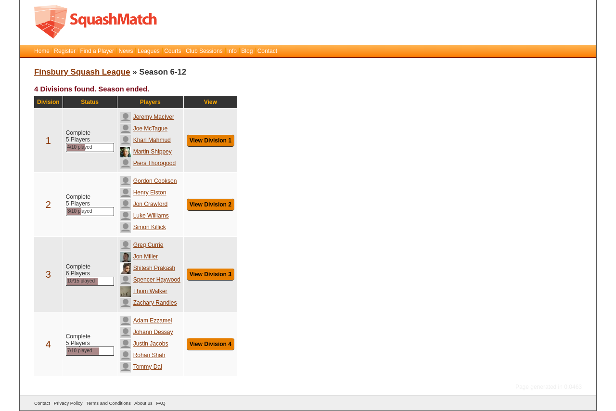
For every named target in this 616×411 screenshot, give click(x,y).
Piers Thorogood (148, 163)
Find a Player (97, 51)
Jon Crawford (143, 204)
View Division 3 (210, 274)
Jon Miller (139, 256)
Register (65, 51)
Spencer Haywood (150, 279)
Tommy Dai (141, 366)
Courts (172, 51)
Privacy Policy (68, 403)
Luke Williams (144, 215)
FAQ (160, 403)
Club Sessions (204, 51)
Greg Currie (142, 245)
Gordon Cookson (148, 181)
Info (232, 51)
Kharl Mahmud (145, 140)
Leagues (149, 51)
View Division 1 (210, 140)
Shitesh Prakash (147, 268)
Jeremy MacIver (147, 117)
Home (42, 51)
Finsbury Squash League (82, 72)
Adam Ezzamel (146, 320)
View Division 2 (210, 204)
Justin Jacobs (144, 343)
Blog (247, 51)
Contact (267, 51)
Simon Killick (143, 227)
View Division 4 (210, 344)
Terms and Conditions (108, 403)
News (125, 51)
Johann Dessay (146, 332)
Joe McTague (143, 128)
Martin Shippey (146, 151)
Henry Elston (143, 192)
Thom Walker (143, 291)
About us (143, 403)
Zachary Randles (148, 302)
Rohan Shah (143, 355)
